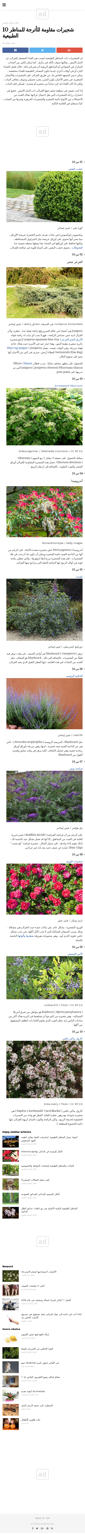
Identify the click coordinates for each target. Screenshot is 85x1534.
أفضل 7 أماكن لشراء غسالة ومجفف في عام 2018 (46, 1300)
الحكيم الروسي (74, 675)
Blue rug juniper (17, 348)
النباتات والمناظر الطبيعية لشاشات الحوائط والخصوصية (47, 1165)
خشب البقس (75, 168)
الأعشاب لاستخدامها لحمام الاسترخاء (38, 1271)
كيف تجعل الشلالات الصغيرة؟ (35, 1180)
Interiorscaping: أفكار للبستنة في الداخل (41, 1151)
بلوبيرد (79, 576)
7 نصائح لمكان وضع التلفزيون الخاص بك (40, 1377)
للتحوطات (77, 247)
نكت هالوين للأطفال (30, 1419)
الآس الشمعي (75, 953)
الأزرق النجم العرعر (72, 339)
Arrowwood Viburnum (69, 385)
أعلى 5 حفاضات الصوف (33, 1286)
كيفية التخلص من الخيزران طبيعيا (37, 1348)
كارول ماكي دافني (72, 1038)
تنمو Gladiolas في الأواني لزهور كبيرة (40, 1362)
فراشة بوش (76, 768)
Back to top (43, 1518)
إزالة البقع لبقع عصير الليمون (35, 1334)
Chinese (27, 363)
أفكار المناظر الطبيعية (10, 23)
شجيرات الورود (74, 861)
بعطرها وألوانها (26, 935)
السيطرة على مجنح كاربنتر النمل (37, 1405)
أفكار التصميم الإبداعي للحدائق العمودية (40, 1194)
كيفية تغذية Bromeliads (33, 1391)
